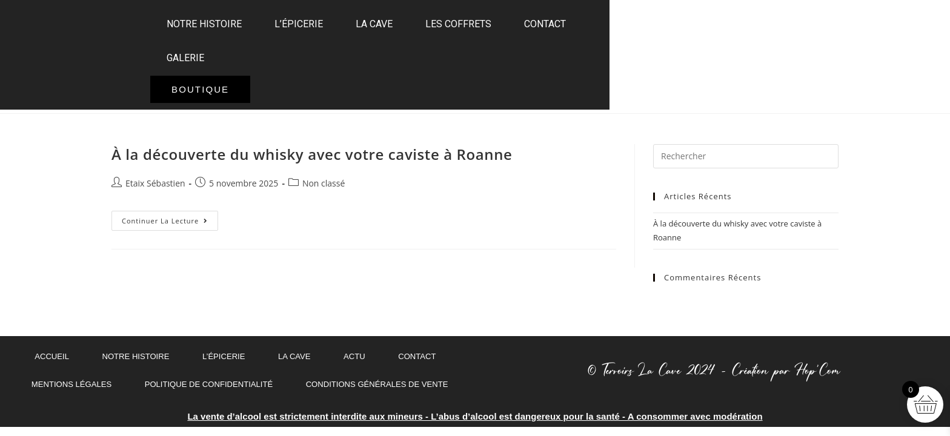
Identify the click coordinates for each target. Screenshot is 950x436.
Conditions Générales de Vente (372, 384)
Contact (625, 55)
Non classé (323, 183)
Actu (353, 356)
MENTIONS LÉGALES (80, 384)
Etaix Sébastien (155, 183)
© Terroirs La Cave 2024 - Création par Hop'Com (713, 370)
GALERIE (697, 55)
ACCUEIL (51, 356)
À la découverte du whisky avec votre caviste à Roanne (311, 154)
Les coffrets (538, 55)
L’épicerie (378, 55)
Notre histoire (284, 55)
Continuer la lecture (170, 218)
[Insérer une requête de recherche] (746, 156)
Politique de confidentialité (212, 384)
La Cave (454, 55)
